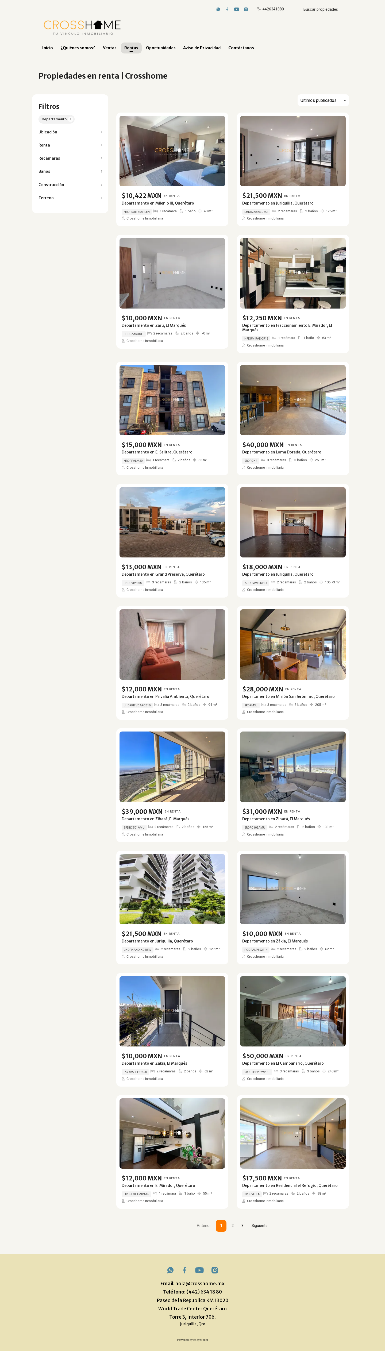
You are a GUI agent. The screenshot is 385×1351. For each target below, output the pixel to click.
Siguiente (260, 1225)
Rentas (131, 47)
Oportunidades (161, 47)
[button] (70, 132)
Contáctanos (241, 47)
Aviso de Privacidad (202, 47)
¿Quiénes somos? (78, 47)
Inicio (47, 47)
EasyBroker (200, 1340)
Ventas (110, 47)
